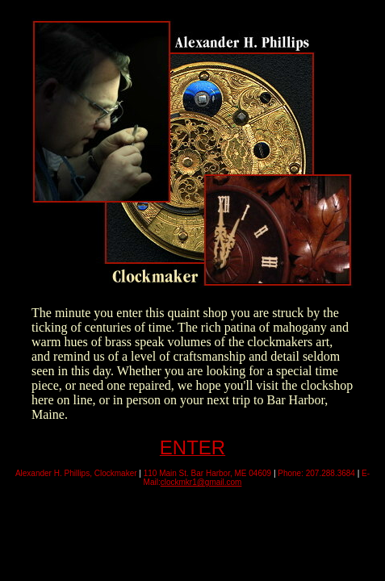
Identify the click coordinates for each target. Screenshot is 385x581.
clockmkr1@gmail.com (201, 482)
